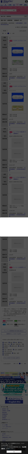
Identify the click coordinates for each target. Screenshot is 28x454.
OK (14, 451)
